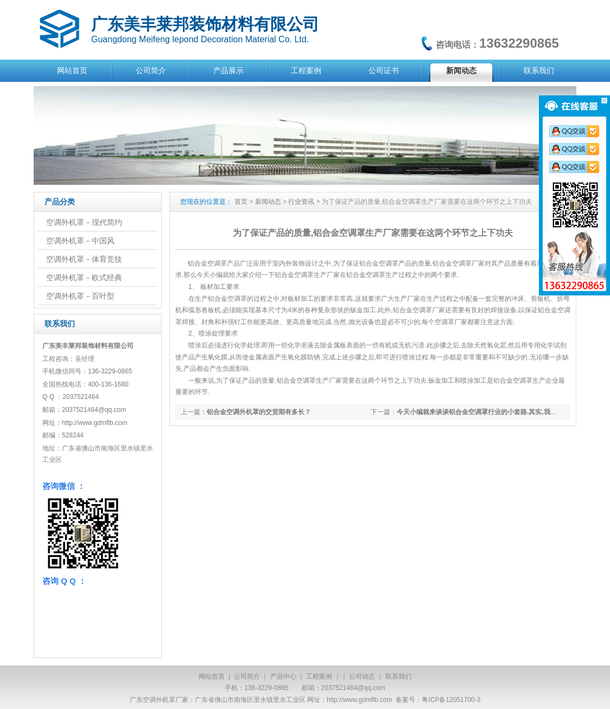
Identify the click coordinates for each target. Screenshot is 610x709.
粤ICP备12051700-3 (451, 700)
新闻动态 (461, 70)
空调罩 (388, 263)
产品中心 (283, 676)
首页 (240, 201)
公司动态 (362, 676)
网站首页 (72, 70)
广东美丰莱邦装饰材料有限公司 (205, 24)
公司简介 (151, 70)
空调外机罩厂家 (165, 700)
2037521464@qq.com (94, 410)
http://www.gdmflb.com (359, 700)
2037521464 (80, 397)
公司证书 (383, 70)
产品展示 (228, 70)
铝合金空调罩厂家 (459, 263)
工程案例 (306, 70)
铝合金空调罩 (207, 263)
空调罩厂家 (451, 322)
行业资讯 (301, 201)
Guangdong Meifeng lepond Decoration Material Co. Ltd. (200, 39)
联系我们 (539, 70)
